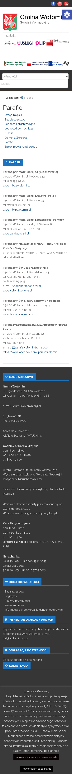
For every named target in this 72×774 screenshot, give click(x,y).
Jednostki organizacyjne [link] (20, 123)
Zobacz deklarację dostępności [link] (22, 659)
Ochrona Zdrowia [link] (16, 137)
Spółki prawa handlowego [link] (21, 146)
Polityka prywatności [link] (17, 600)
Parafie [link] (9, 142)
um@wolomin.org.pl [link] (28, 406)
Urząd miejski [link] (13, 114)
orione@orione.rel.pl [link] (28, 285)
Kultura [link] (9, 133)
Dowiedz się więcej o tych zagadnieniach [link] (36, 757)
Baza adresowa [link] (14, 591)
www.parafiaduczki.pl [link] (16, 233)
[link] (67, 15)
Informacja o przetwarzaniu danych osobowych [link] (34, 609)
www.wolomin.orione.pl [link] (17, 290)
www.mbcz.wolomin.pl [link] (17, 185)
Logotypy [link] (11, 596)
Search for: (35, 76)
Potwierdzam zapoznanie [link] (36, 768)
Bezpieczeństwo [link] (15, 119)
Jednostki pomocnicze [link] (19, 128)
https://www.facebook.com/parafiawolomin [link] (30, 352)
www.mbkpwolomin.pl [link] (17, 209)
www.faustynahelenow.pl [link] (18, 314)
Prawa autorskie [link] (14, 605)
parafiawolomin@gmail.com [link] (32, 347)
